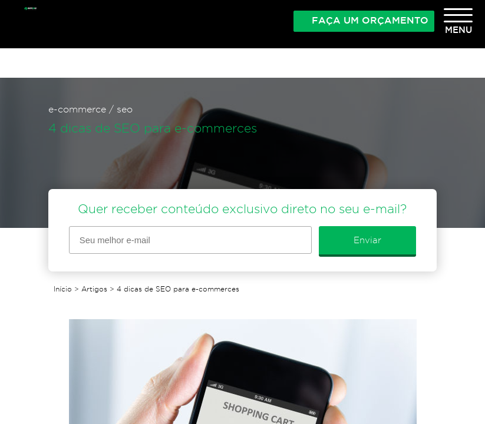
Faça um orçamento (370, 20)
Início (63, 289)
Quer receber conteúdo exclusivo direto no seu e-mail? (242, 209)
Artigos (94, 289)
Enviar (367, 240)
